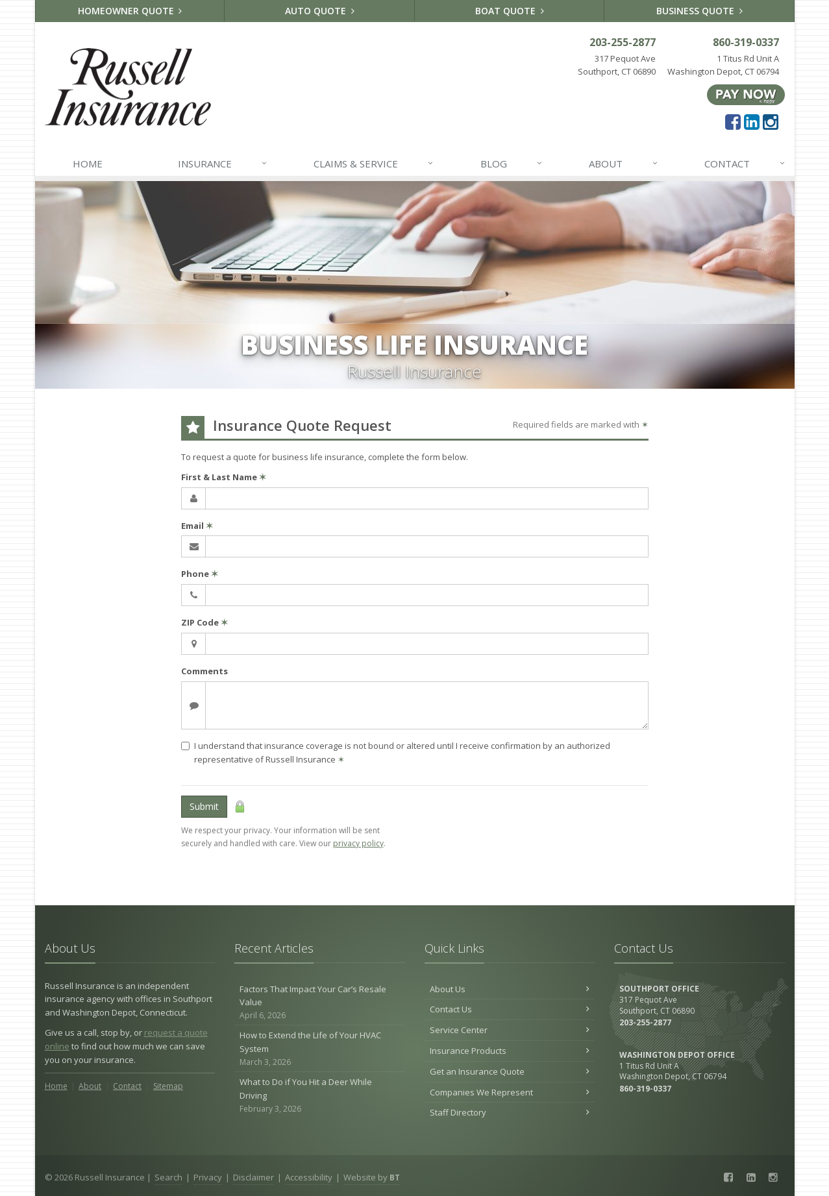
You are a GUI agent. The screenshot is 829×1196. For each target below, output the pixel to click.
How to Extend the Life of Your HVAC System (320, 1048)
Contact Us (510, 1009)
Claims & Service (374, 163)
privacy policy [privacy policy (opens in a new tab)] (358, 843)
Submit (204, 806)
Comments (204, 671)
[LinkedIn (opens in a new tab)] (752, 121)
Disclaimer (253, 1177)
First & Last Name (223, 477)
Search (168, 1177)
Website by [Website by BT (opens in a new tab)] (371, 1177)
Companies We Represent (510, 1092)
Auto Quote (319, 11)
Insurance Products (510, 1050)
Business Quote (699, 11)
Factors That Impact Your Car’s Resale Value (320, 1002)
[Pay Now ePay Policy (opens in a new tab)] (746, 94)
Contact (745, 163)
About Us (510, 989)
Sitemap (168, 1086)
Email (197, 525)
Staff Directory (510, 1112)
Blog (511, 163)
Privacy (207, 1177)
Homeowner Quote (130, 11)
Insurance (223, 163)
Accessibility (308, 1177)
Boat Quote (509, 11)
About (624, 163)
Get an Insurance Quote (510, 1071)
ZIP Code (204, 622)
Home (88, 163)
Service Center (510, 1030)
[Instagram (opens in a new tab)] (770, 121)
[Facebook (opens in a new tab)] (733, 121)
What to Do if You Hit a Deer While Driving (320, 1095)
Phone (199, 574)
